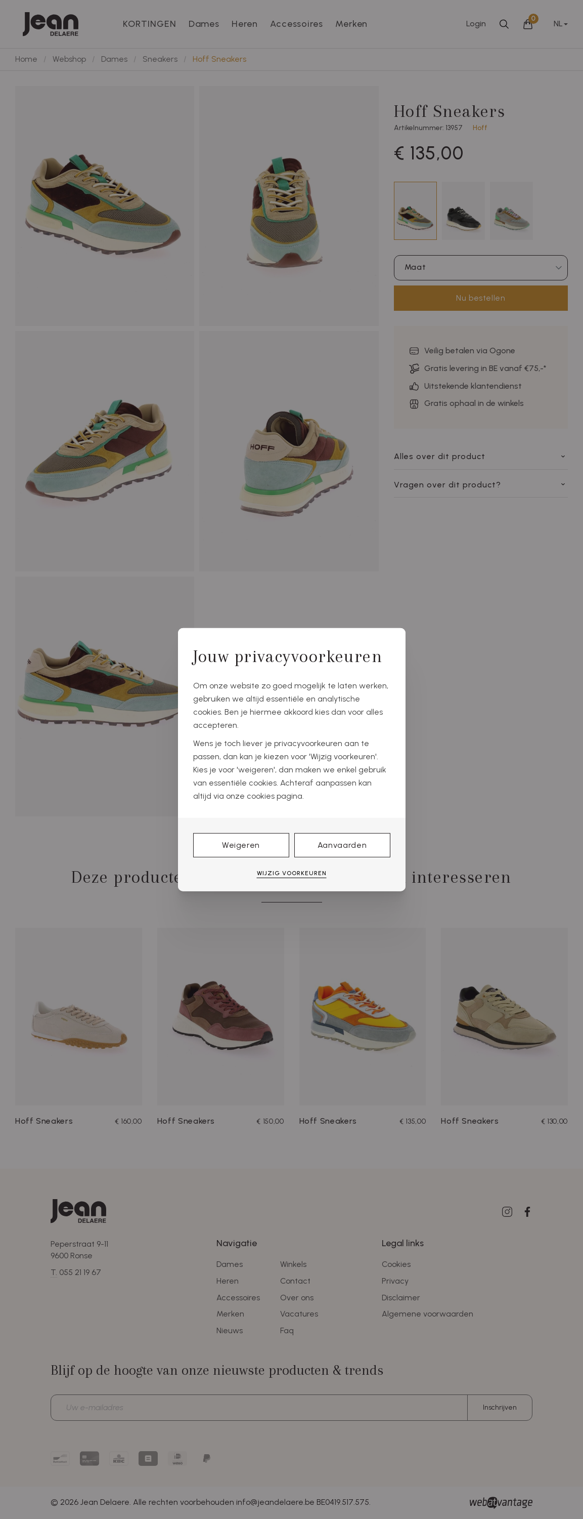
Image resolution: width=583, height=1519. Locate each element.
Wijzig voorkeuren (292, 873)
